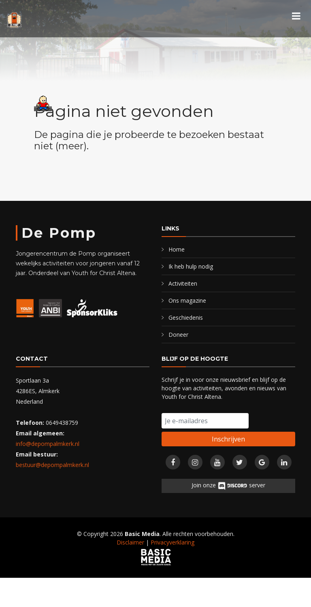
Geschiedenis (185, 317)
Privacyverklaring (172, 542)
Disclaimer (130, 542)
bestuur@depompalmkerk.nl (52, 465)
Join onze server (228, 486)
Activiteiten (182, 283)
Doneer (178, 334)
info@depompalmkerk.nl (47, 444)
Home (176, 249)
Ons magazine (187, 300)
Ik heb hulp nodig (190, 266)
